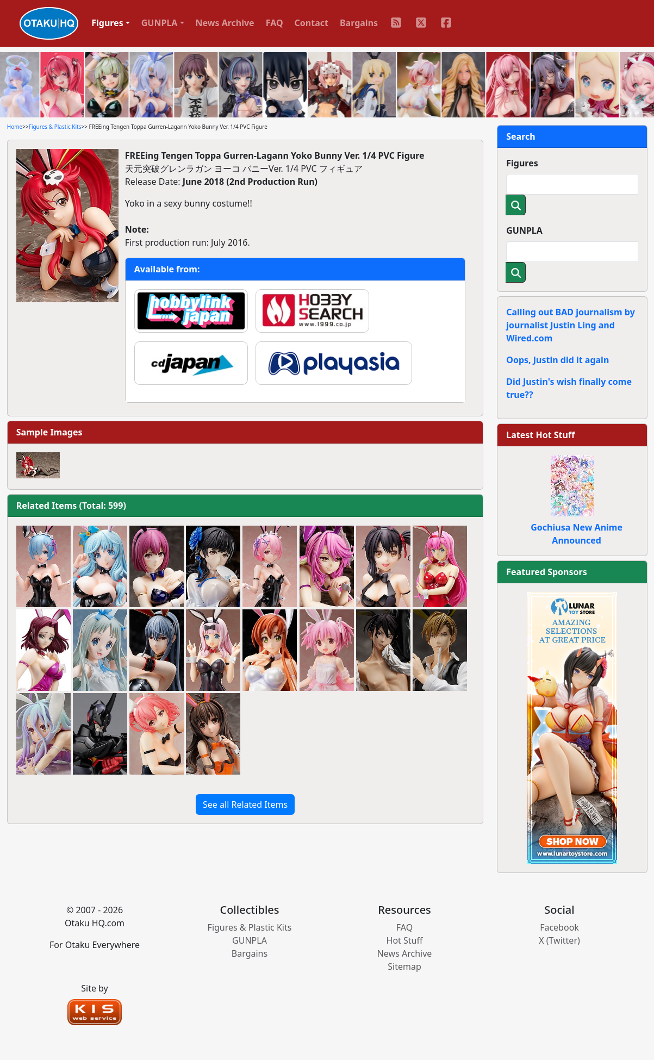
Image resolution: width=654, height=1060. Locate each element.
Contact (311, 23)
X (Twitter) (559, 940)
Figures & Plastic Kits (55, 126)
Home (14, 126)
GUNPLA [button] (159, 23)
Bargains (359, 23)
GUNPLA (524, 230)
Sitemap (404, 966)
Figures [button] (107, 23)
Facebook (559, 927)
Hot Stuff (405, 940)
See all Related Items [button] (245, 804)
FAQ (274, 23)
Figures (522, 163)
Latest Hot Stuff (540, 435)
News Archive (225, 23)
